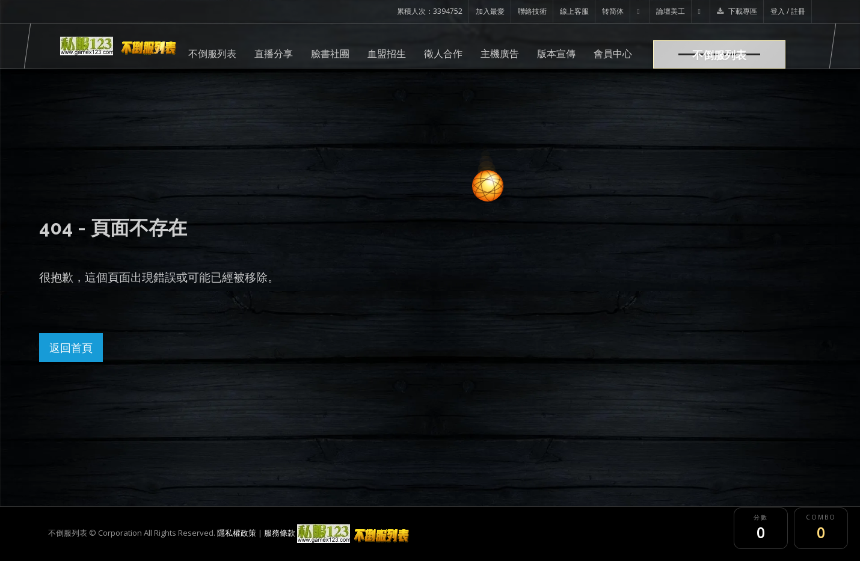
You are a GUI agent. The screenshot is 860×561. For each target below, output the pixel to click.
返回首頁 (71, 347)
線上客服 (574, 11)
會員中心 (613, 53)
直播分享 (273, 53)
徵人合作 (443, 53)
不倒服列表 (212, 53)
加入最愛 (490, 11)
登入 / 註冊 (787, 11)
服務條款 (279, 532)
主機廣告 (500, 53)
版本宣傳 (556, 53)
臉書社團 (330, 53)
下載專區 (737, 11)
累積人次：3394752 (429, 11)
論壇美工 (670, 11)
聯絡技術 (532, 11)
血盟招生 (386, 53)
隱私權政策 (236, 532)
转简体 (613, 11)
